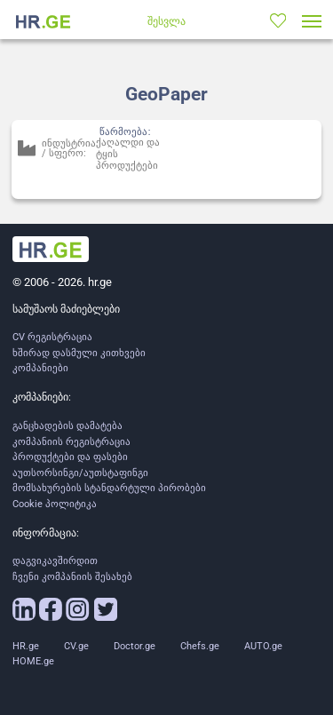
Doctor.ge (134, 646)
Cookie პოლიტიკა (54, 504)
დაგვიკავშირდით (55, 561)
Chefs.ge (199, 646)
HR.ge (25, 646)
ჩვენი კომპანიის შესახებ (72, 577)
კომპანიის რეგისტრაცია (71, 442)
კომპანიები (40, 368)
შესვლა (166, 21)
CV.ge (76, 646)
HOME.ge (33, 661)
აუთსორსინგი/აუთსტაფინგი (80, 473)
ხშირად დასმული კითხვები (79, 353)
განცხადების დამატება (67, 426)
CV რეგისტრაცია (52, 337)
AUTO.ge (263, 646)
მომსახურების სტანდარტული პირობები (109, 488)
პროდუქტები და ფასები (70, 457)
